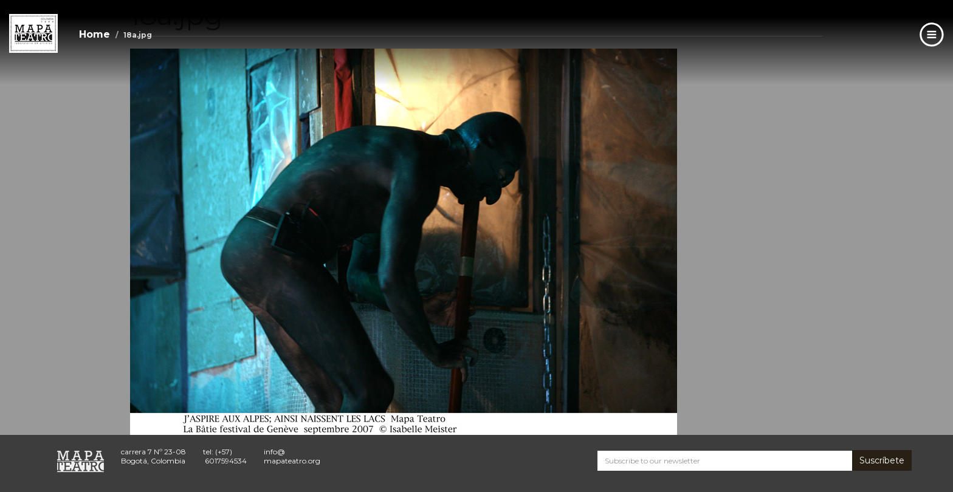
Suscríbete (881, 460)
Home (94, 34)
